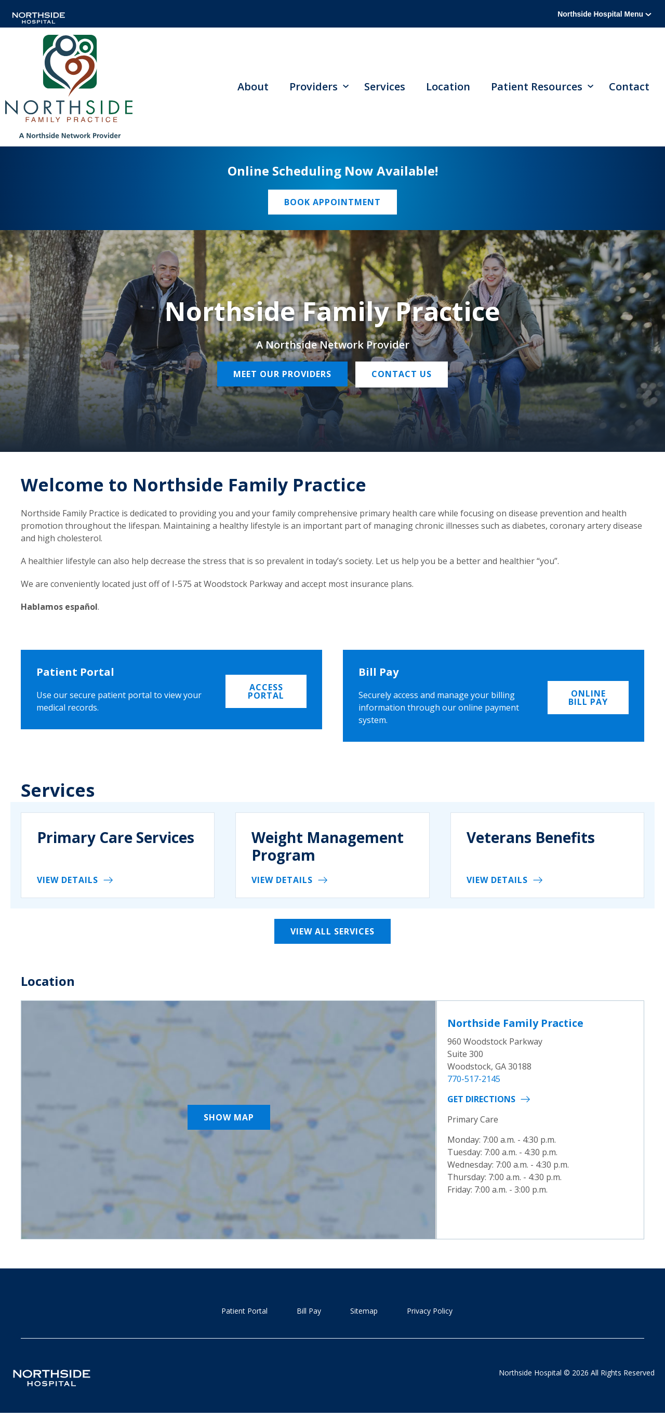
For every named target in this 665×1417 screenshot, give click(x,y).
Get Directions (481, 1099)
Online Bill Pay (588, 697)
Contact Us (403, 375)
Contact (629, 87)
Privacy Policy (430, 1312)
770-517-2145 (473, 1079)
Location (448, 87)
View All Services (332, 933)
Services (384, 87)
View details (67, 881)
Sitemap (364, 1312)
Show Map (229, 1118)
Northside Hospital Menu (604, 14)
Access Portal (266, 691)
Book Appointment (332, 203)
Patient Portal (244, 1312)
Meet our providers (281, 375)
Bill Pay (309, 1312)
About (253, 87)
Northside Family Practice (517, 1024)
